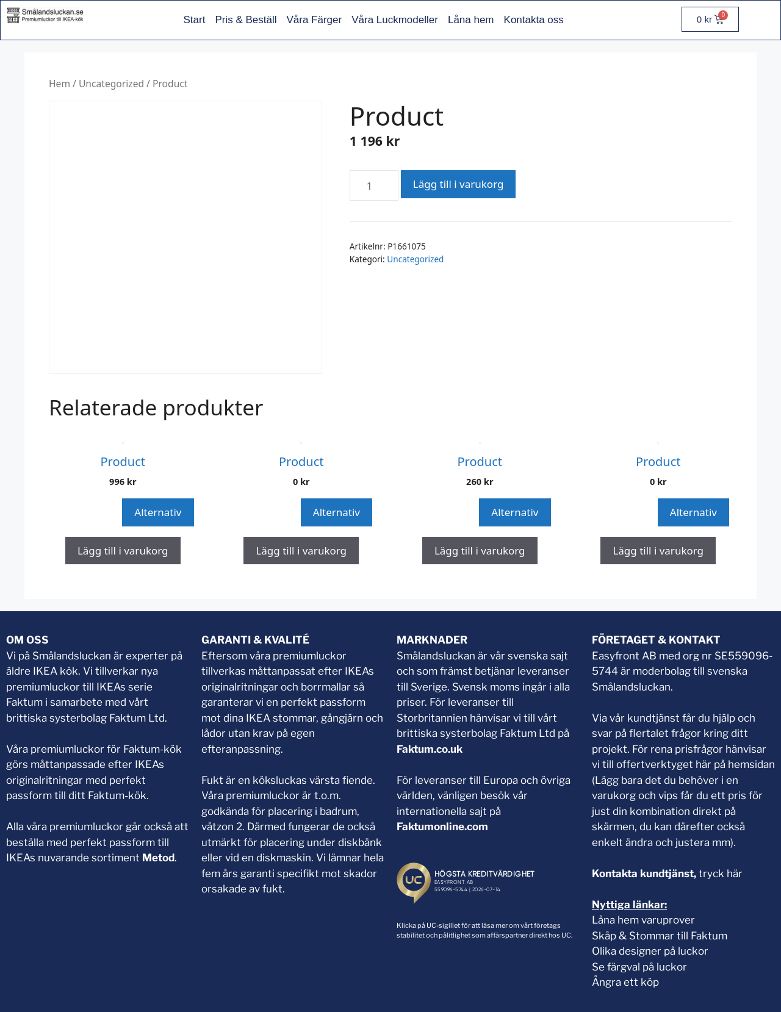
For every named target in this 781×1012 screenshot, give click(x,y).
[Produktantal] (374, 185)
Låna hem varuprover (643, 920)
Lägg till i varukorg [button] (122, 551)
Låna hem (471, 20)
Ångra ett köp (625, 982)
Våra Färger (314, 20)
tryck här (721, 873)
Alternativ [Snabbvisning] (157, 512)
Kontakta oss (534, 20)
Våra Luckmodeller (394, 20)
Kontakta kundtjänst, (645, 873)
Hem (59, 83)
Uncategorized (111, 83)
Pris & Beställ (245, 20)
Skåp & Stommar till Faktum (659, 936)
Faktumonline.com (442, 826)
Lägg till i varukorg (458, 184)
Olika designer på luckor (650, 951)
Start (194, 20)
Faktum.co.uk (429, 749)
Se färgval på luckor (639, 967)
